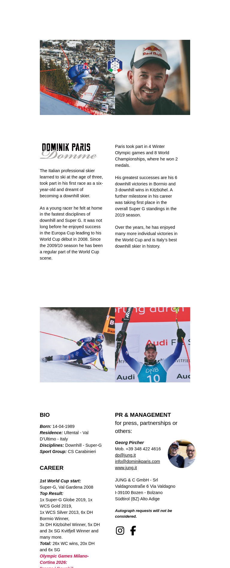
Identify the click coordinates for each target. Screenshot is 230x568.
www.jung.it (126, 467)
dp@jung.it (125, 455)
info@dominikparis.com (137, 461)
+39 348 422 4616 (143, 448)
